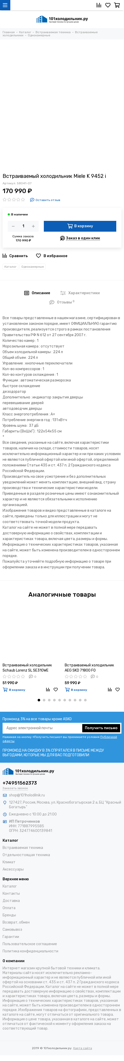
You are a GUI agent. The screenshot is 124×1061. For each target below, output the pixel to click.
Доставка (11, 901)
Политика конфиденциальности (30, 951)
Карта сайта (82, 1048)
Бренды (9, 915)
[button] (39, 700)
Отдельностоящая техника (26, 855)
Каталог (10, 266)
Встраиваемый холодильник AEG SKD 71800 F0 (89, 668)
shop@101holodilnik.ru (27, 795)
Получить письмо (101, 728)
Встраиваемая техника (23, 848)
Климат (9, 862)
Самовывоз (12, 929)
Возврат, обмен (16, 922)
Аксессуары (13, 869)
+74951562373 (20, 783)
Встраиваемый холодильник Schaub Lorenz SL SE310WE (27, 668)
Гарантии (11, 937)
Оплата (9, 908)
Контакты (11, 893)
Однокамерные (32, 266)
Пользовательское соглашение (30, 944)
